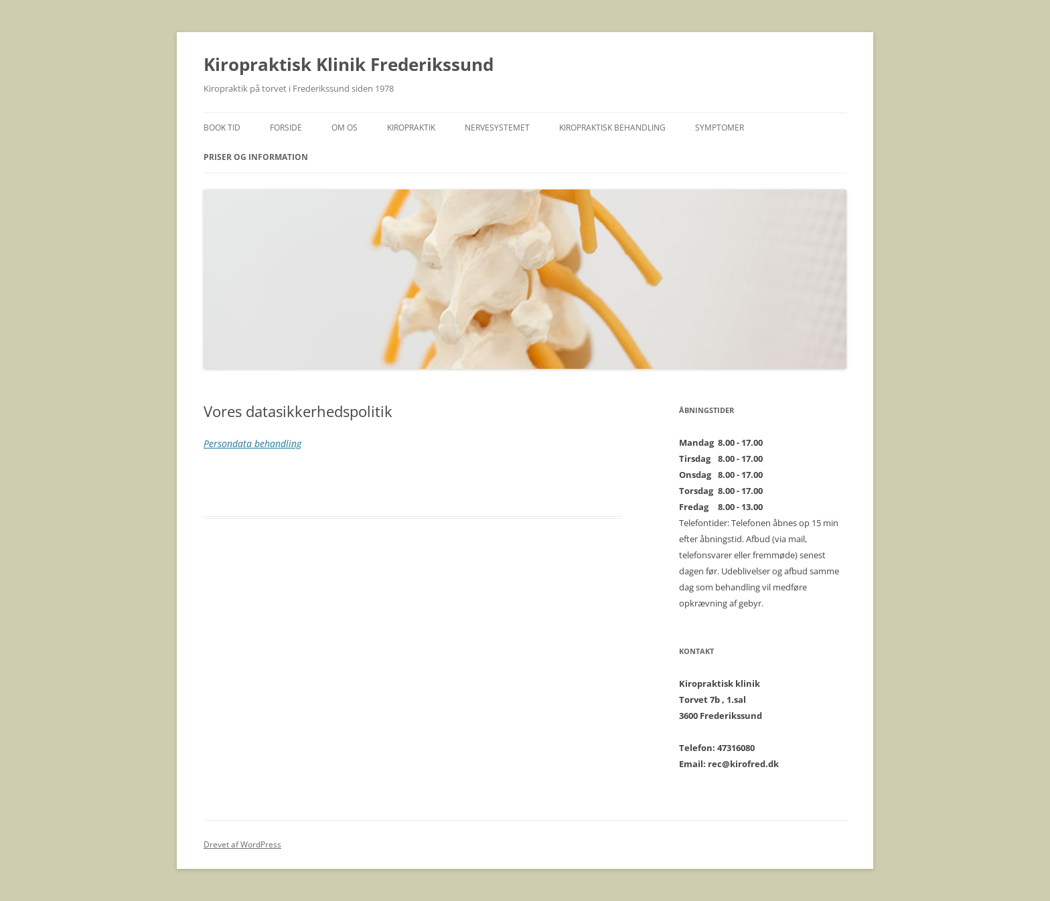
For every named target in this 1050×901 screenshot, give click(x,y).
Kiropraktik (411, 127)
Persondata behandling (252, 443)
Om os (344, 127)
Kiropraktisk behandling (612, 127)
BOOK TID (222, 127)
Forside (286, 127)
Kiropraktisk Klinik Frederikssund (349, 64)
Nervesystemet (497, 127)
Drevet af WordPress (242, 844)
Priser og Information (256, 157)
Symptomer (719, 127)
